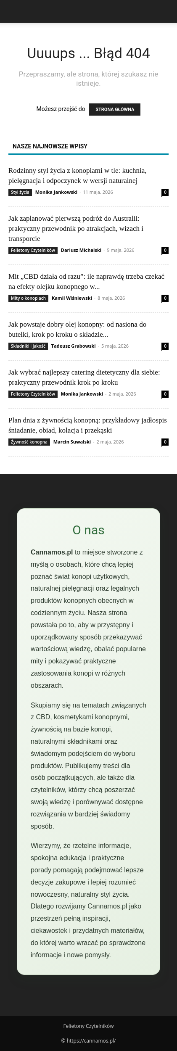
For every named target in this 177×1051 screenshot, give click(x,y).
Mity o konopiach (28, 298)
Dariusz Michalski (81, 250)
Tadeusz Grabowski (73, 346)
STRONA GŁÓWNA (114, 109)
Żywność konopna (29, 442)
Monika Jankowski (56, 192)
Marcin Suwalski (72, 441)
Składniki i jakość (28, 346)
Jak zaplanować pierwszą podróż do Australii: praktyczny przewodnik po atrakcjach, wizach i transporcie (75, 228)
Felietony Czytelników (33, 250)
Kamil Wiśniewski (72, 298)
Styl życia (20, 192)
